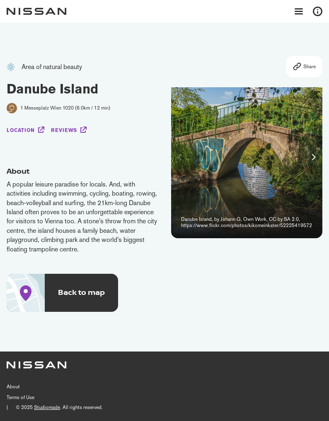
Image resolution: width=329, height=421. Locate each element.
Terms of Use (20, 397)
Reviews (64, 130)
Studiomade (47, 407)
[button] (314, 157)
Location (21, 130)
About (13, 386)
